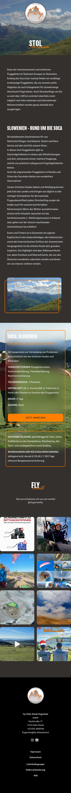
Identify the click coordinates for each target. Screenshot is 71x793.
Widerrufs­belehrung (35, 770)
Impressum (35, 751)
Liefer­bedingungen (35, 764)
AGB (36, 775)
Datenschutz (36, 757)
